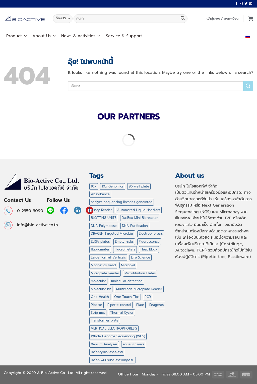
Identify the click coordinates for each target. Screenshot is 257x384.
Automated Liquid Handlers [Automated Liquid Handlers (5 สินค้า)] (138, 210)
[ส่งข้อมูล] (182, 18)
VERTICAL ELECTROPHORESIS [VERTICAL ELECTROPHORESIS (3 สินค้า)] (114, 328)
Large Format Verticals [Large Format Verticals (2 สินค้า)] (108, 257)
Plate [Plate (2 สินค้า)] (140, 304)
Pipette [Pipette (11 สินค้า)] (96, 304)
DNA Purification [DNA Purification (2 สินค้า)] (135, 225)
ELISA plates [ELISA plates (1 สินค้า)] (100, 241)
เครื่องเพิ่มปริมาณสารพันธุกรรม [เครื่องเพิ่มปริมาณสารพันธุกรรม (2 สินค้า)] (112, 360)
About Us (44, 36)
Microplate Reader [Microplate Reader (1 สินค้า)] (105, 273)
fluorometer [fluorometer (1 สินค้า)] (100, 249)
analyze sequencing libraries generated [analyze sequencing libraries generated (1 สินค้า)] (121, 202)
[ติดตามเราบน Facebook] (236, 4)
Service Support (124, 36)
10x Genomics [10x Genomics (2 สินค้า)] (112, 186)
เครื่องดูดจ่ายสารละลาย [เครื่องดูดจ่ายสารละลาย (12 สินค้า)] (107, 352)
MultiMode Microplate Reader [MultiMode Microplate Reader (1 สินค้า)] (139, 289)
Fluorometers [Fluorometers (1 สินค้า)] (125, 249)
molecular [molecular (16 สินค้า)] (98, 281)
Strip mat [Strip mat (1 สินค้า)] (98, 312)
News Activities (81, 36)
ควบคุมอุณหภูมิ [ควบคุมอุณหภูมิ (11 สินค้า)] (133, 344)
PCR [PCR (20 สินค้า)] (148, 296)
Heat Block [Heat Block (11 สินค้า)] (149, 249)
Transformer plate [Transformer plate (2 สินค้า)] (104, 320)
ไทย (246, 35)
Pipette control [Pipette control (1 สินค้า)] (119, 304)
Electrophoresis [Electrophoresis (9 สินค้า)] (151, 233)
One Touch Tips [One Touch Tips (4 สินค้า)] (126, 296)
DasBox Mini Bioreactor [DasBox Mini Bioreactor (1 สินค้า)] (140, 217)
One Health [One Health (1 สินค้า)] (100, 296)
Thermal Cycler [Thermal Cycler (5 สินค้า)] (122, 312)
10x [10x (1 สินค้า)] (93, 186)
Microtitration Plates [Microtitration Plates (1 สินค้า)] (140, 273)
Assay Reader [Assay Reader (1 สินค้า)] (101, 210)
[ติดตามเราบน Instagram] (241, 4)
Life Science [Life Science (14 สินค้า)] (140, 257)
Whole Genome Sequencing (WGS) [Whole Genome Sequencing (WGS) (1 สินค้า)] (118, 336)
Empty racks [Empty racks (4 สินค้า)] (124, 241)
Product (16, 36)
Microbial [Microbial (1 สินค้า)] (128, 265)
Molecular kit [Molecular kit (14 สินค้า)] (101, 289)
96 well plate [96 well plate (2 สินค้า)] (139, 186)
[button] (223, 19)
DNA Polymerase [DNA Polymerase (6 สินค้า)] (104, 225)
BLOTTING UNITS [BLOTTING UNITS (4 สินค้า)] (103, 217)
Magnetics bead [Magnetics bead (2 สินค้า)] (103, 265)
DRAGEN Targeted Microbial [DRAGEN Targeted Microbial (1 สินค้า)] (112, 233)
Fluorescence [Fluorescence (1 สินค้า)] (149, 241)
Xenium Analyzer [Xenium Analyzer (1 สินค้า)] (104, 344)
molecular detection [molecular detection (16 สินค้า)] (127, 281)
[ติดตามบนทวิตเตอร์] (245, 4)
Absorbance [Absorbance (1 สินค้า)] (100, 194)
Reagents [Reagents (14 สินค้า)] (156, 304)
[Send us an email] (250, 4)
